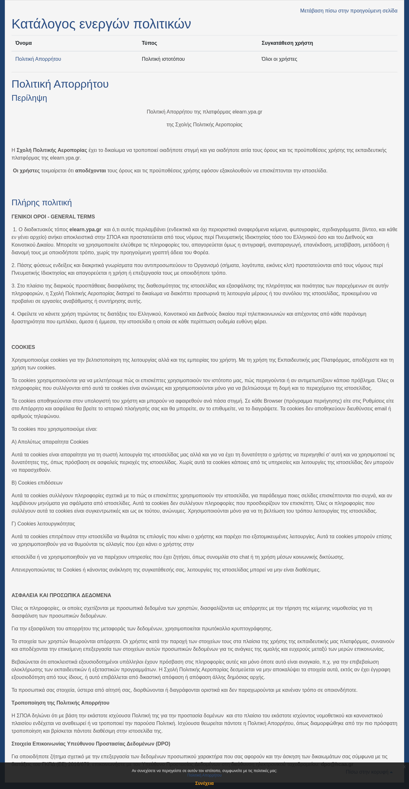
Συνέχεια (204, 783)
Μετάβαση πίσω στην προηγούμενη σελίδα (348, 10)
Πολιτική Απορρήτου (38, 59)
